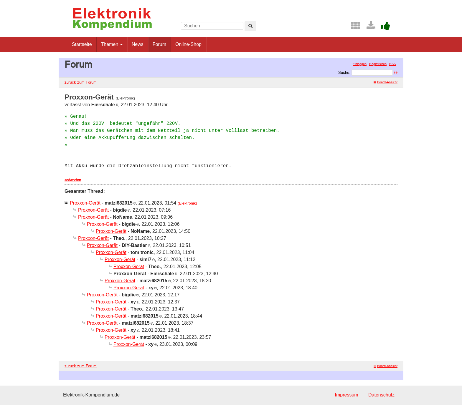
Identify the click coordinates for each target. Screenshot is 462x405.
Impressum (346, 394)
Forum (159, 44)
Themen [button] (112, 44)
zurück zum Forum (81, 82)
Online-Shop (188, 44)
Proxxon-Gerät (85, 202)
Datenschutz (381, 394)
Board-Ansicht (385, 82)
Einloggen (360, 64)
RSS (392, 64)
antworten (73, 179)
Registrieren (378, 64)
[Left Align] (250, 26)
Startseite (82, 44)
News (137, 44)
